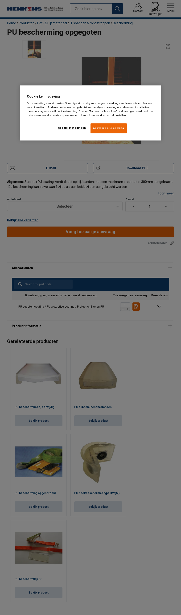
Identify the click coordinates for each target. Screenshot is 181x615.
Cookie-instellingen (72, 128)
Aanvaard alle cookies (108, 128)
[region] (90, 113)
